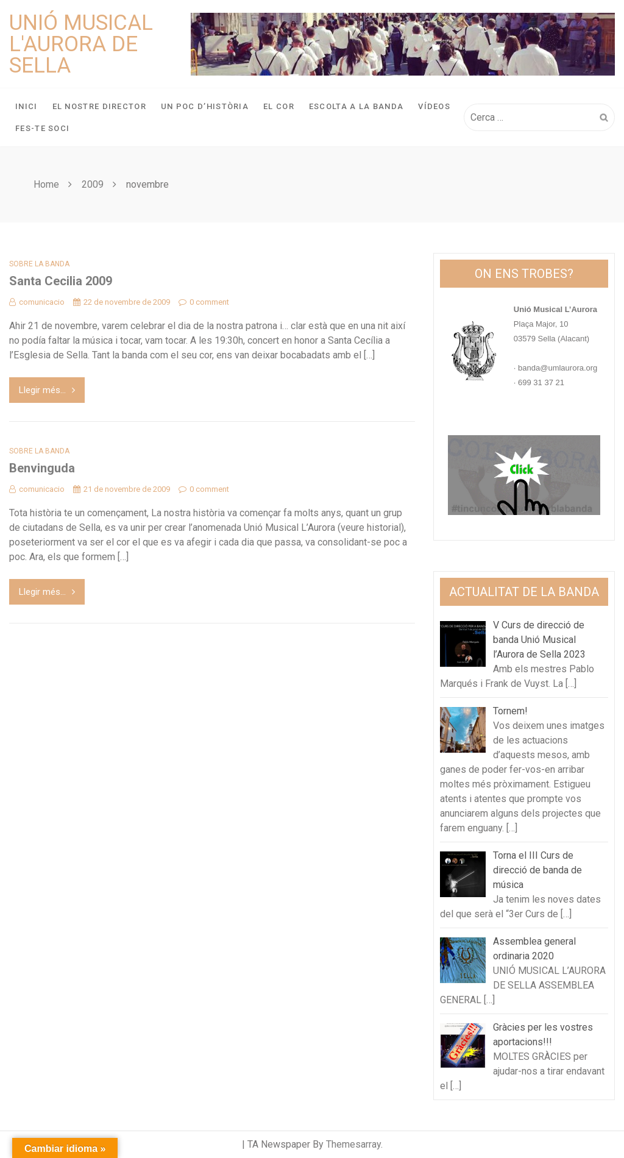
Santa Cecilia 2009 (60, 281)
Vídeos (434, 106)
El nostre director (99, 106)
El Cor (278, 106)
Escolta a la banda (356, 106)
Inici (26, 106)
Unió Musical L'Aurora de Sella (81, 44)
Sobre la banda (39, 264)
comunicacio (37, 302)
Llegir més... (47, 390)
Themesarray (353, 1144)
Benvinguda (42, 468)
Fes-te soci (42, 128)
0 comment (204, 302)
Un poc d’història (205, 106)
